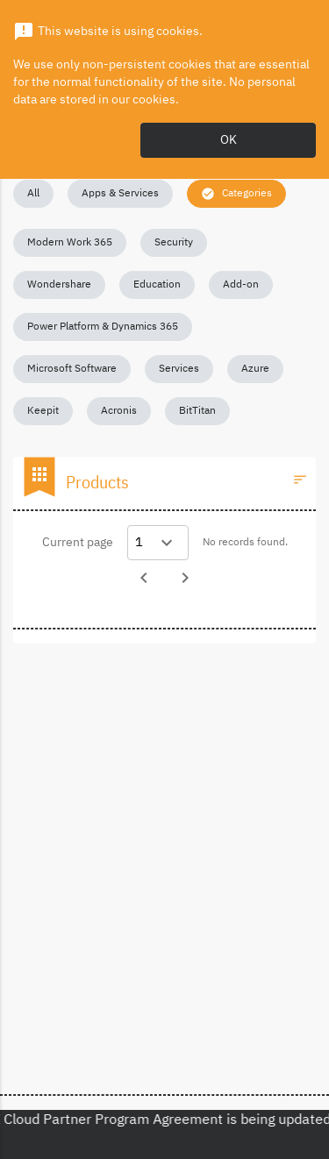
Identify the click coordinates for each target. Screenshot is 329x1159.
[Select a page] (158, 542)
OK (228, 140)
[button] (33, 194)
